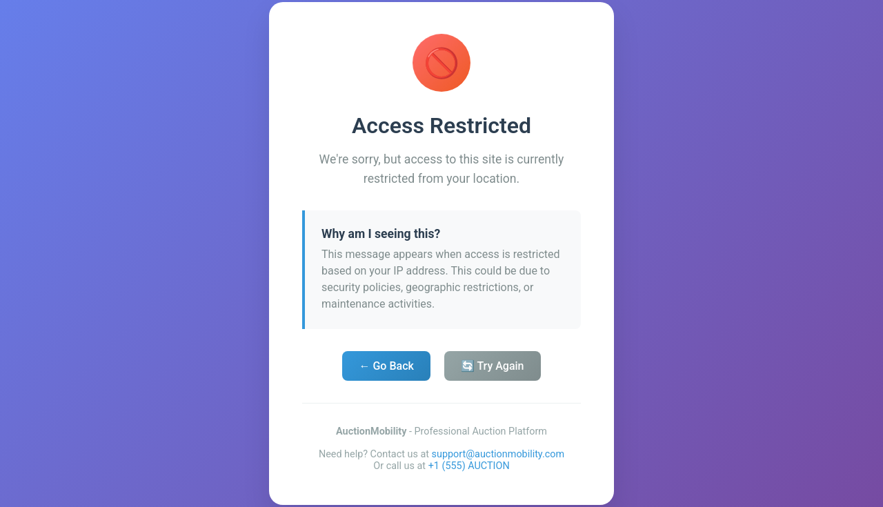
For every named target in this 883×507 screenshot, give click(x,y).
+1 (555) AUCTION (469, 466)
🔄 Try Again (492, 365)
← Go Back (386, 365)
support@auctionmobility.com (498, 454)
